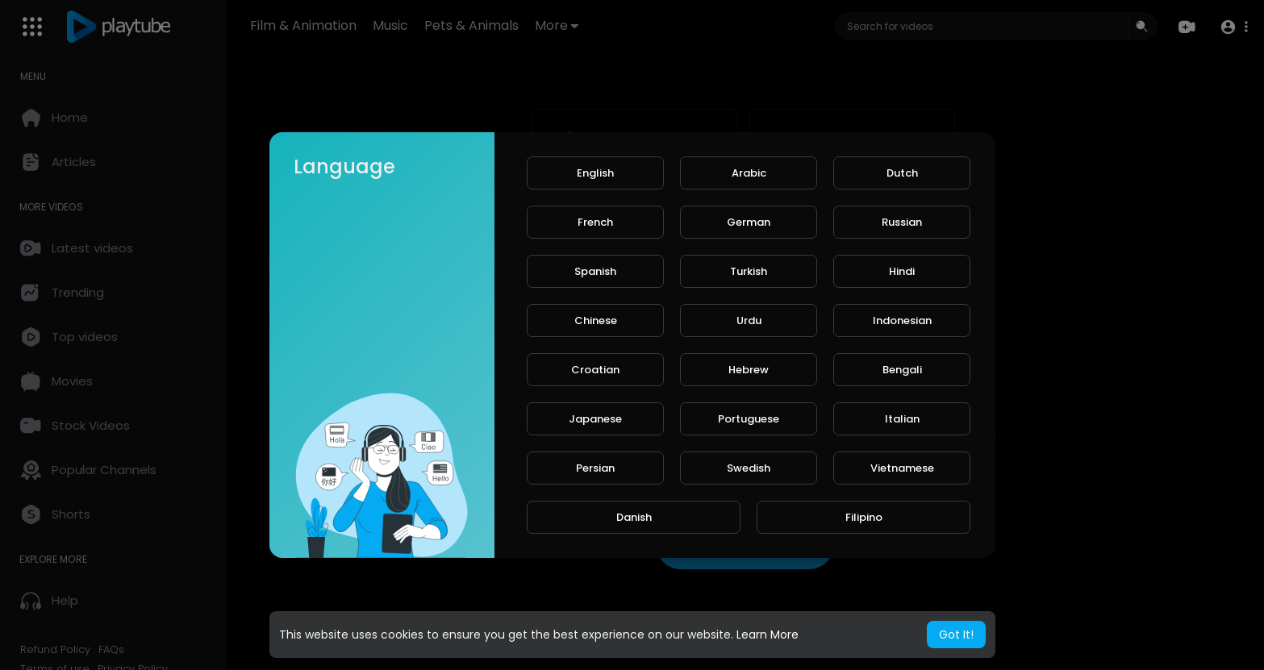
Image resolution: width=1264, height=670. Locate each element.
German (748, 222)
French (595, 222)
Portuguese (748, 419)
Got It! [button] (956, 634)
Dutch (902, 173)
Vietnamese (902, 468)
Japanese (595, 419)
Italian (902, 419)
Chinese (595, 320)
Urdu (748, 320)
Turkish (748, 271)
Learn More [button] (767, 634)
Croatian (595, 369)
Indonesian (902, 320)
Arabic (749, 173)
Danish (634, 517)
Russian (902, 222)
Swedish (748, 468)
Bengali (902, 369)
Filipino (863, 517)
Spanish (595, 271)
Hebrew (748, 369)
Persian (595, 468)
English (595, 173)
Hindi (902, 271)
